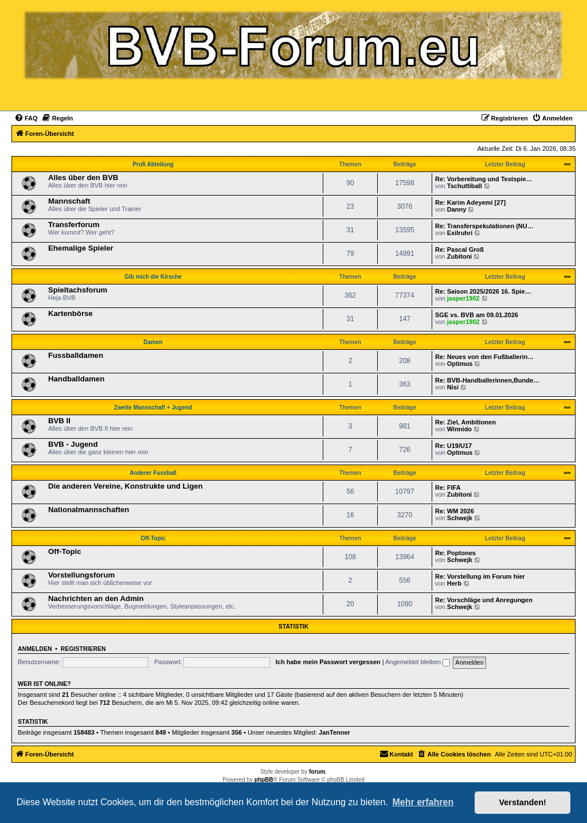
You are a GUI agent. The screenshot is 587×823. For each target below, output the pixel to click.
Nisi (453, 387)
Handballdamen (76, 379)
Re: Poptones (455, 552)
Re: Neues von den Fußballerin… (484, 356)
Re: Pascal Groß (459, 249)
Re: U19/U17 (453, 445)
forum (317, 772)
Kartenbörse (70, 313)
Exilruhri (460, 232)
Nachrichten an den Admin (96, 598)
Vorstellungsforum (81, 575)
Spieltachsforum (77, 290)
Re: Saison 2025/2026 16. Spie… (483, 291)
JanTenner (334, 732)
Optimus (460, 363)
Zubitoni (459, 256)
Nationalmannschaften (88, 509)
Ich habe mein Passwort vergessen (328, 661)
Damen (152, 342)
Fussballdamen (75, 355)
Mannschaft (69, 201)
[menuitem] (26, 118)
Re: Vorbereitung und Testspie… (484, 178)
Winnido (459, 429)
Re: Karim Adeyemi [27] (470, 202)
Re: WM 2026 (454, 511)
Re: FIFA (448, 487)
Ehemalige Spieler (81, 248)
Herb (454, 583)
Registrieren (83, 648)
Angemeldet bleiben (417, 661)
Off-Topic (153, 538)
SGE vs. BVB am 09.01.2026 (476, 314)
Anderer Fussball (153, 473)
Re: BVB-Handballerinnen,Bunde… (487, 380)
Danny (457, 209)
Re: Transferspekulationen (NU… (484, 226)
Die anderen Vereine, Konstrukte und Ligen (125, 486)
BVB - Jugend (72, 444)
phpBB (264, 780)
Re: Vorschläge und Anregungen (484, 599)
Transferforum (73, 224)
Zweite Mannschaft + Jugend (153, 407)
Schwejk (459, 517)
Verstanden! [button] (522, 802)
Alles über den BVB (83, 177)
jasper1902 (463, 298)
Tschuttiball (464, 185)
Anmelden (35, 648)
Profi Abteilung (152, 164)
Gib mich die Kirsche (152, 277)
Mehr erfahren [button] (422, 802)
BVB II (59, 420)
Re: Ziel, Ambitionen (465, 422)
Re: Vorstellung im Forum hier (480, 576)
